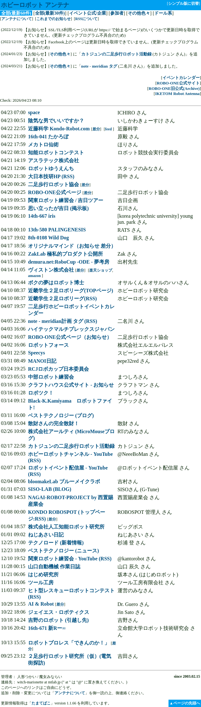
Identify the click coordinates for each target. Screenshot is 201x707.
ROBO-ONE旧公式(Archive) (173, 88)
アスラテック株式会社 (53, 160)
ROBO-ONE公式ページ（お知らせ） (70, 337)
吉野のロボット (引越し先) (58, 620)
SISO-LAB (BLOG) (49, 489)
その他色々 (139, 13)
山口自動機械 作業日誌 (54, 566)
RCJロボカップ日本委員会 (58, 369)
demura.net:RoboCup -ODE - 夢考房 (68, 262)
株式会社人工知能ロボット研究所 (66, 526)
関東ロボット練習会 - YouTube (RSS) (69, 558)
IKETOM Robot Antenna (177, 93)
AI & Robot (41, 604)
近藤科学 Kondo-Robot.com (59, 128)
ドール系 (163, 13)
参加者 (117, 13)
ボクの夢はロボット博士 (56, 282)
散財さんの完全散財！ (53, 423)
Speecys (36, 352)
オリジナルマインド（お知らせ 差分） (72, 246)
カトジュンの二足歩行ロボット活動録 (116, 54)
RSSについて (86, 19)
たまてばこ (41, 703)
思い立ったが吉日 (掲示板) (58, 208)
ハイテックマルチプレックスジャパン (71, 329)
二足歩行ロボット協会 (53, 184)
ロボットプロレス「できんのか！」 (69, 642)
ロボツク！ (41, 393)
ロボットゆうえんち (51, 168)
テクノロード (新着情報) (56, 542)
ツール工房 (41, 582)
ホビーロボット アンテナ (35, 5)
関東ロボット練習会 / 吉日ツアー (65, 200)
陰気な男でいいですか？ (56, 120)
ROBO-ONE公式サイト (178, 83)
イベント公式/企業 (87, 13)
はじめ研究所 (43, 574)
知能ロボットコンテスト (56, 152)
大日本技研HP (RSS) (51, 176)
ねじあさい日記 (46, 534)
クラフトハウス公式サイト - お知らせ (71, 385)
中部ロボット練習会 (51, 377)
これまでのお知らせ (53, 19)
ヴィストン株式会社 (51, 270)
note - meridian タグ (99, 66)
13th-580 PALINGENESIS (57, 229)
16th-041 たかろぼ (48, 136)
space (34, 112)
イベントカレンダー (181, 78)
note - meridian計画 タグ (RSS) (62, 321)
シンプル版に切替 (183, 3)
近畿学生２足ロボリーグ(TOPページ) (70, 290)
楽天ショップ (100, 270)
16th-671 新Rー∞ (47, 628)
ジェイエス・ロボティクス (58, 612)
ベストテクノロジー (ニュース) (63, 550)
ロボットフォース (48, 345)
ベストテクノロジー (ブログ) (61, 415)
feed (108, 129)
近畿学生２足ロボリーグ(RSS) (62, 298)
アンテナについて (16, 19)
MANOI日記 (42, 361)
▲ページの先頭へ (184, 703)
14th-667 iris (41, 216)
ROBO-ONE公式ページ (54, 192)
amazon (34, 275)
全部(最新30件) (50, 13)
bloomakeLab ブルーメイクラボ (64, 481)
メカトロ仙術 (43, 144)
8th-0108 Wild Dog (48, 237)
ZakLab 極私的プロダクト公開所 (65, 254)
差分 (96, 129)
